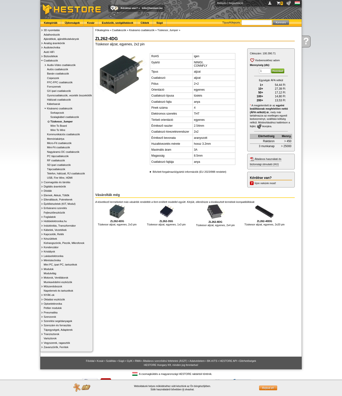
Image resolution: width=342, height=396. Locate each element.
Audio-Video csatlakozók (61, 65)
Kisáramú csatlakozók (59, 108)
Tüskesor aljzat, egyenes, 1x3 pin (166, 215)
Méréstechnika (52, 260)
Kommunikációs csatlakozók (63, 134)
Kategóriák (50, 22)
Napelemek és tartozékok (58, 290)
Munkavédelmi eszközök (58, 282)
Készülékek (50, 238)
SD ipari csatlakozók (59, 164)
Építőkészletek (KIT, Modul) (60, 203)
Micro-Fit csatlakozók (59, 143)
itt (183, 389)
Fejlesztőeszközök (54, 212)
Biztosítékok (51, 56)
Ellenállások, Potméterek (58, 199)
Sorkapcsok (57, 112)
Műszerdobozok (53, 286)
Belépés (222, 3)
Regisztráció (236, 3)
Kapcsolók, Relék (54, 234)
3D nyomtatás (52, 30)
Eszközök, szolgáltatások (117, 22)
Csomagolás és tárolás (57, 182)
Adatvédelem (197, 360)
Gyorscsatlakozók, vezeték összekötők (69, 95)
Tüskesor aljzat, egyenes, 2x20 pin (264, 215)
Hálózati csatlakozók (59, 99)
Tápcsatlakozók (56, 169)
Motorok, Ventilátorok (56, 277)
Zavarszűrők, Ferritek (56, 347)
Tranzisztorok (51, 334)
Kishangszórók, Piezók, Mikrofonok (64, 243)
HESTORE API (228, 360)
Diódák (48, 190)
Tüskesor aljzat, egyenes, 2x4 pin (215, 215)
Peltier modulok (53, 308)
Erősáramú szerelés (55, 208)
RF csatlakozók (56, 160)
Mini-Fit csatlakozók (58, 147)
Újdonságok (72, 22)
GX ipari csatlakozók (59, 90)
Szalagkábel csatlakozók (64, 117)
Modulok (49, 269)
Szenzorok (50, 316)
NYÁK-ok (49, 295)
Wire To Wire (57, 130)
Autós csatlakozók (57, 69)
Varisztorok (50, 338)
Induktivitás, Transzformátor (60, 225)
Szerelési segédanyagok (58, 321)
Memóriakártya (55, 138)
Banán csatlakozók (58, 73)
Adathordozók (52, 34)
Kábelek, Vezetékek (55, 229)
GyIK (130, 360)
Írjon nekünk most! (265, 183)
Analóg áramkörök (54, 43)
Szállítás (111, 360)
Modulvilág (50, 273)
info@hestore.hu (152, 8)
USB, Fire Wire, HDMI (60, 177)
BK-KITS (212, 360)
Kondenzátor (51, 247)
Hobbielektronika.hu (55, 221)
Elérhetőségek (247, 360)
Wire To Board (58, 125)
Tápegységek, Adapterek (58, 329)
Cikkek (145, 22)
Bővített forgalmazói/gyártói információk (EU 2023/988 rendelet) (189, 171)
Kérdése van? (129, 8)
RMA (138, 360)
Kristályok (49, 251)
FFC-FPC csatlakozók (60, 82)
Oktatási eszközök (54, 299)
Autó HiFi (49, 52)
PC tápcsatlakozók (58, 156)
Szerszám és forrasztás (57, 325)
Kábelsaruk (53, 103)
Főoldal (90, 360)
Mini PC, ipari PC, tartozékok (60, 264)
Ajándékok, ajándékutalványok (61, 38)
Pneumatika (50, 312)
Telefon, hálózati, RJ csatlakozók (66, 173)
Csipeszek (53, 78)
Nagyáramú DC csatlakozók (63, 151)
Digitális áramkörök (55, 186)
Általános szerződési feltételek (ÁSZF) (165, 360)
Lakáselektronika (53, 256)
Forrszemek (54, 86)
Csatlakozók (51, 60)
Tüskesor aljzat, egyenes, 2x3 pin (117, 215)
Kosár (91, 22)
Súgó (160, 22)
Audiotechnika (52, 47)
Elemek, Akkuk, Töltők (56, 195)
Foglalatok (50, 216)
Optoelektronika (53, 303)
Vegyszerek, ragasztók (57, 342)
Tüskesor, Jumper (61, 121)
